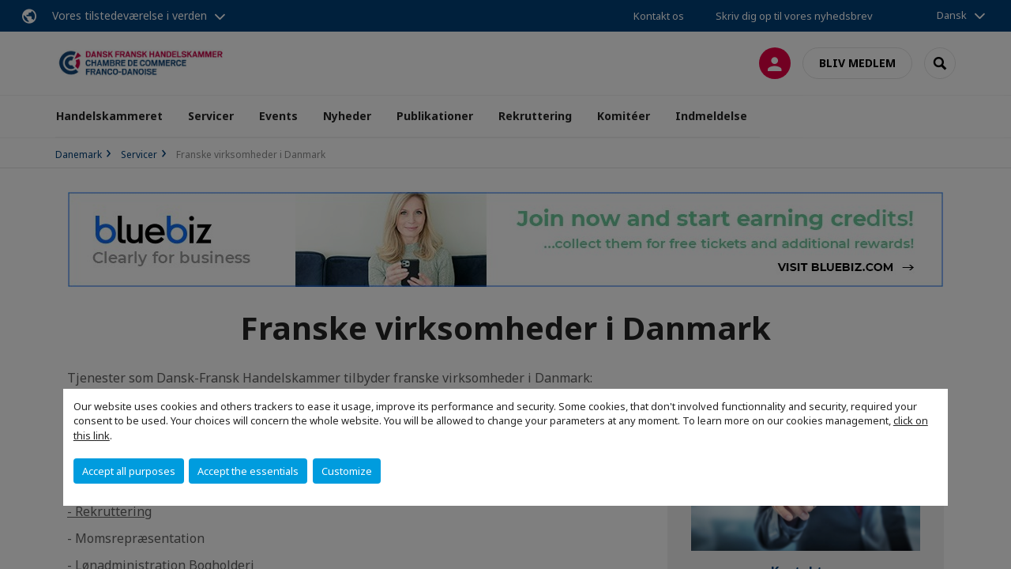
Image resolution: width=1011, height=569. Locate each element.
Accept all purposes (128, 471)
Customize (346, 471)
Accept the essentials (248, 471)
